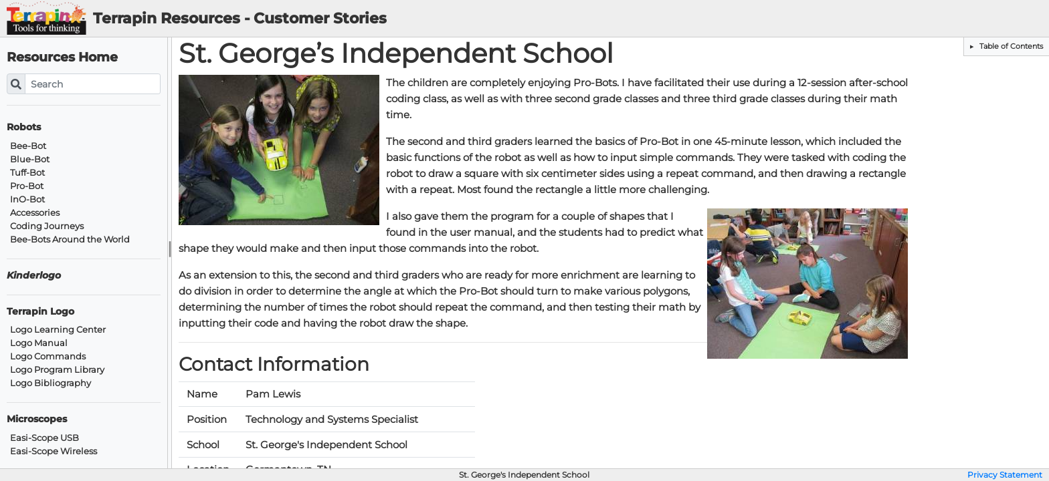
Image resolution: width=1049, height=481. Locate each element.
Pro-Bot (26, 186)
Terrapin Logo (40, 311)
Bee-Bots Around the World (70, 239)
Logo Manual (39, 343)
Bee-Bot (28, 146)
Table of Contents (1010, 46)
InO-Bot (27, 199)
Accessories (35, 213)
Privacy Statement (1004, 475)
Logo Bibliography (50, 383)
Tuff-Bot (27, 173)
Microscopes (37, 419)
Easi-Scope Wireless (53, 451)
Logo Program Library (57, 370)
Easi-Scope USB (44, 438)
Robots (24, 127)
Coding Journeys (47, 226)
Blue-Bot (30, 159)
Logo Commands (48, 356)
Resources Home (62, 57)
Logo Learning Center (58, 330)
